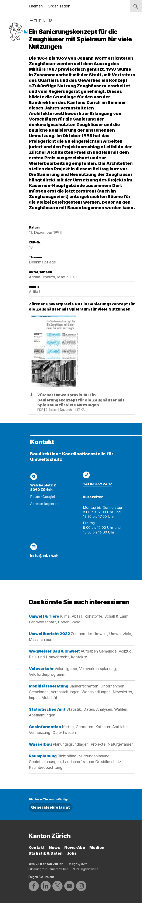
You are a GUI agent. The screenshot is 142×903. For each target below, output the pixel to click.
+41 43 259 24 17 (97, 484)
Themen (35, 6)
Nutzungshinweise (85, 869)
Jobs (72, 853)
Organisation (59, 6)
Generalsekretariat (50, 807)
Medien (96, 847)
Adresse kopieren (44, 504)
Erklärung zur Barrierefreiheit (48, 869)
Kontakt (36, 847)
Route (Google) (42, 497)
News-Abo (74, 847)
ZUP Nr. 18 (43, 21)
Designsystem (77, 864)
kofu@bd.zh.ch (44, 556)
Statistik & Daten (45, 853)
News (54, 847)
